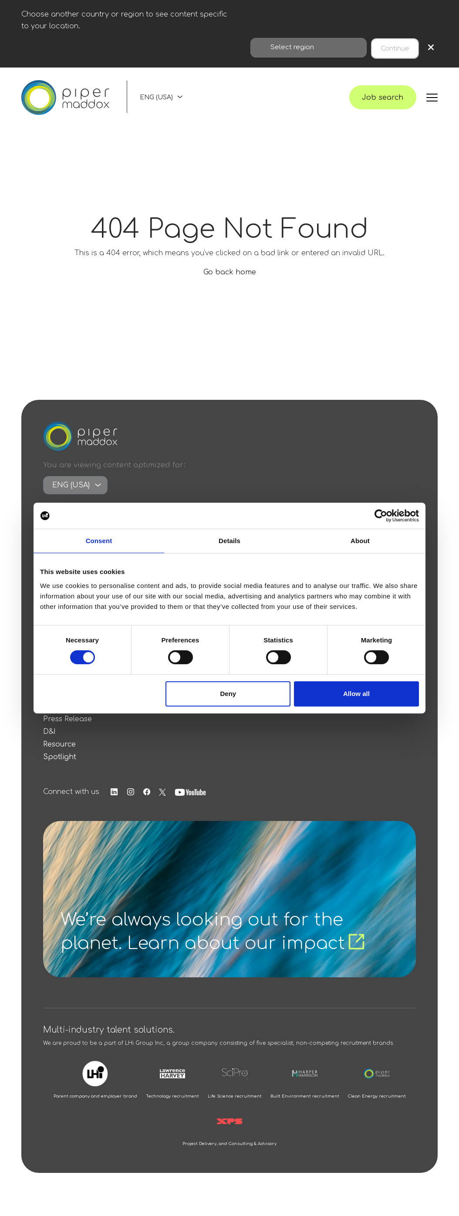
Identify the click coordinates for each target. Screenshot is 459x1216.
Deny (228, 693)
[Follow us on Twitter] (170, 800)
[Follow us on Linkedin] (118, 800)
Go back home (229, 280)
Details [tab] (229, 540)
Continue (395, 47)
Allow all (356, 693)
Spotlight (59, 765)
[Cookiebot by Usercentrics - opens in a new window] (381, 515)
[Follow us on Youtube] (199, 800)
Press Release (67, 727)
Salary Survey (68, 714)
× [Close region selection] (431, 46)
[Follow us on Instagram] (135, 800)
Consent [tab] (99, 540)
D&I (49, 739)
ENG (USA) (156, 101)
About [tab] (360, 540)
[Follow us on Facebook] (153, 800)
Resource (59, 752)
